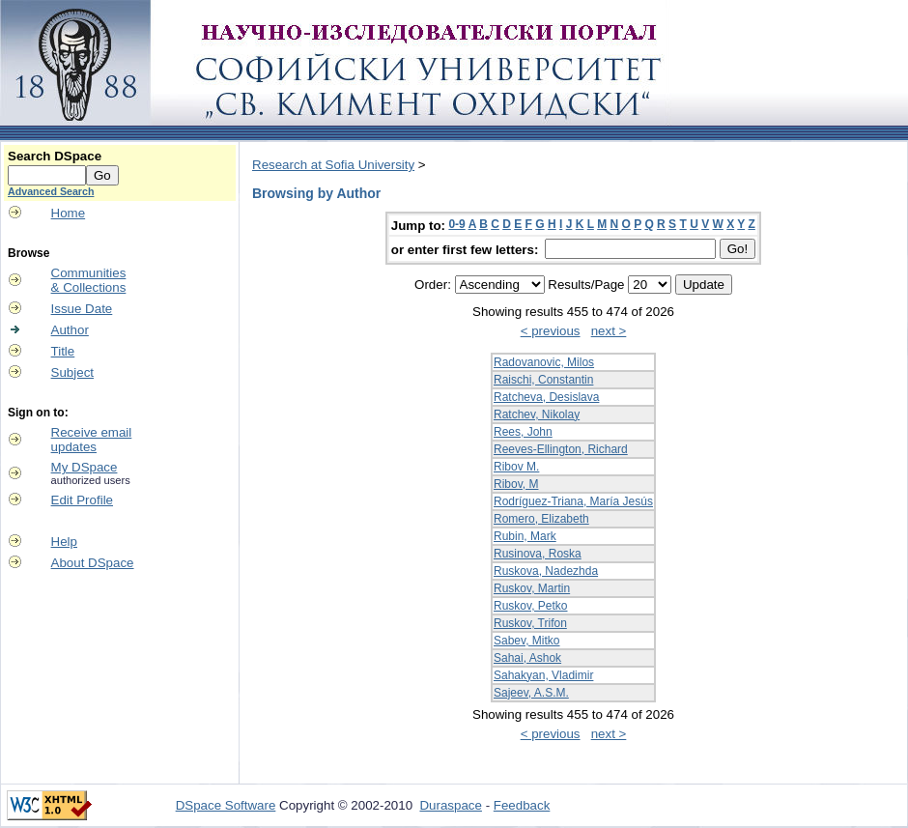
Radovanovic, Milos (544, 362)
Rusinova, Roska (538, 553)
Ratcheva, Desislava (546, 397)
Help (64, 541)
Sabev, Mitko (526, 640)
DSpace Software (226, 805)
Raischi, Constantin (543, 379)
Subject (72, 372)
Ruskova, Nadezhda (546, 571)
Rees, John (523, 432)
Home (68, 213)
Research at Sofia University (333, 164)
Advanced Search (51, 191)
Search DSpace (54, 156)
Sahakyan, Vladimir (543, 675)
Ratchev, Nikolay (537, 414)
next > (609, 331)
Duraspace (450, 805)
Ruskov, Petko (530, 606)
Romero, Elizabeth (541, 519)
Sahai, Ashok (527, 658)
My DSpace (84, 467)
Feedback (522, 805)
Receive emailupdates (91, 439)
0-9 (456, 224)
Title (63, 351)
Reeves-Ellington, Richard (561, 449)
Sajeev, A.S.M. (531, 693)
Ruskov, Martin (532, 588)
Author (70, 330)
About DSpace (92, 563)
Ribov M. (516, 466)
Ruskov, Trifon (530, 623)
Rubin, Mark (525, 536)
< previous (551, 331)
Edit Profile (82, 500)
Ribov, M (516, 484)
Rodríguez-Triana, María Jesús (573, 501)
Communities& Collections (89, 280)
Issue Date (82, 308)
